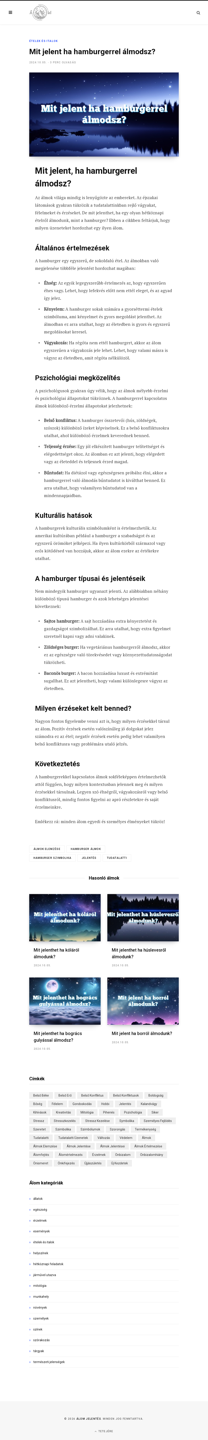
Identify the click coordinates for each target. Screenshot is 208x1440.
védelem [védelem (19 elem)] (126, 1137)
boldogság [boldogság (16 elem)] (155, 1095)
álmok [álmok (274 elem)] (146, 1137)
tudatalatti (117, 857)
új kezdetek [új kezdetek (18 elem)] (119, 1163)
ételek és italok (43, 41)
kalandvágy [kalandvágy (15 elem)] (149, 1103)
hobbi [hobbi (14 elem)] (105, 1103)
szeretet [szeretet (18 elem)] (39, 1129)
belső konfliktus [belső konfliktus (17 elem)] (92, 1095)
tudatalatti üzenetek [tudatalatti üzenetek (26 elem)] (73, 1137)
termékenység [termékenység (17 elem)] (145, 1129)
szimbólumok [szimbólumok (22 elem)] (90, 1129)
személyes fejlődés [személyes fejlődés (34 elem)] (158, 1120)
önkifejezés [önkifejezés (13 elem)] (66, 1163)
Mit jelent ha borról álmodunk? (142, 1033)
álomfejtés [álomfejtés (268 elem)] (41, 1154)
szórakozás (41, 1339)
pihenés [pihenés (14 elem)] (108, 1112)
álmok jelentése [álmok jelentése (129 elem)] (79, 1146)
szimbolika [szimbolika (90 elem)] (63, 1129)
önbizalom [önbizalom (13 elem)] (123, 1154)
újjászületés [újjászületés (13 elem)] (93, 1163)
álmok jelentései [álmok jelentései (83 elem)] (112, 1146)
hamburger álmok (86, 849)
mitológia (39, 1285)
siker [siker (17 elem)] (155, 1112)
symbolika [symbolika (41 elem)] (126, 1120)
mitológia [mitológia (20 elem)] (87, 1112)
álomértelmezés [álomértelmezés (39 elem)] (71, 1154)
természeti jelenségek (49, 1361)
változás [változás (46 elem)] (104, 1137)
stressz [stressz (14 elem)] (38, 1120)
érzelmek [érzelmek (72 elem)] (99, 1154)
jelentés (89, 857)
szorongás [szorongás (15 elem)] (117, 1129)
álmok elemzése (46, 849)
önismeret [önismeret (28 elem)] (40, 1163)
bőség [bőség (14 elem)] (37, 1103)
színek (37, 1329)
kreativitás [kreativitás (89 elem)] (63, 1112)
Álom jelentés (88, 1418)
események (41, 1231)
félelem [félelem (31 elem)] (57, 1103)
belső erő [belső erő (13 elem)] (65, 1095)
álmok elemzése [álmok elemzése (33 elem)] (45, 1146)
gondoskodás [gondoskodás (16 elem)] (82, 1103)
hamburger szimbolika (52, 857)
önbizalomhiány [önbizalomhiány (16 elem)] (151, 1154)
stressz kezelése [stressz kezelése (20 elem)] (97, 1120)
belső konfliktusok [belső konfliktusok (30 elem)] (126, 1095)
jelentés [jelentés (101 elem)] (125, 1103)
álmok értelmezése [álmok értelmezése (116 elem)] (148, 1146)
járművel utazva (44, 1274)
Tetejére (104, 1430)
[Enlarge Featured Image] (104, 114)
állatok (38, 1198)
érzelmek (40, 1220)
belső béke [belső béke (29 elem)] (41, 1095)
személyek (41, 1318)
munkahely (41, 1296)
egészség (40, 1209)
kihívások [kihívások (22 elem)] (39, 1112)
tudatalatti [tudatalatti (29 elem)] (41, 1137)
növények (40, 1307)
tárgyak (38, 1350)
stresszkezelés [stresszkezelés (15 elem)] (65, 1120)
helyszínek (40, 1252)
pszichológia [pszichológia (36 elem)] (133, 1112)
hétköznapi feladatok (48, 1263)
